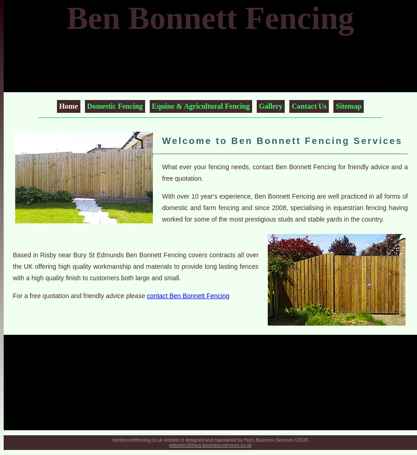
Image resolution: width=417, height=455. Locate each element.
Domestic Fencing (115, 106)
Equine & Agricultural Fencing (201, 106)
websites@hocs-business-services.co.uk (210, 445)
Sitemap (348, 106)
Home (68, 106)
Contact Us (309, 106)
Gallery (271, 106)
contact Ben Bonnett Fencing (188, 296)
